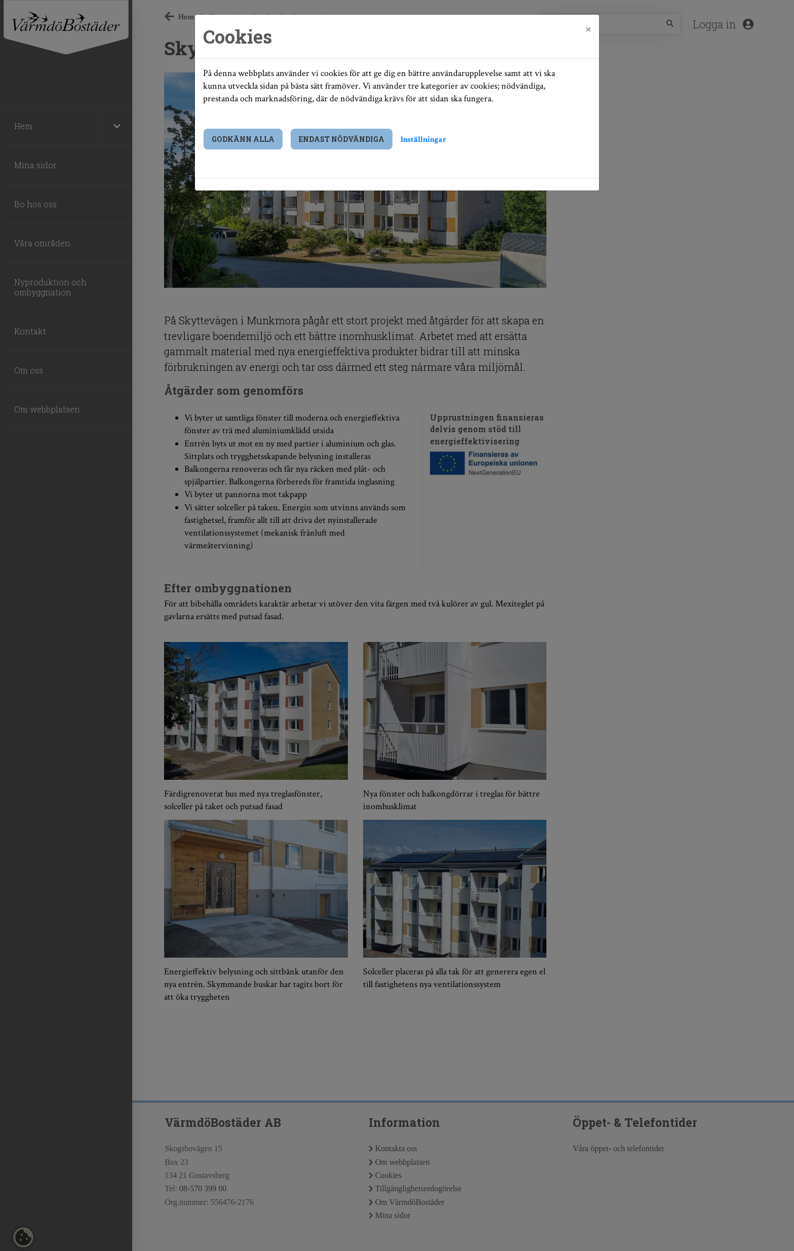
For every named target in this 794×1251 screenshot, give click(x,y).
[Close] (588, 29)
